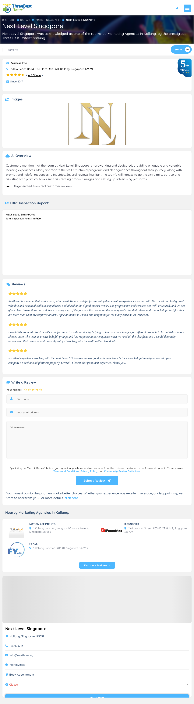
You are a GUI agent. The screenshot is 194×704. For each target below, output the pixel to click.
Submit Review (97, 480)
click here (71, 498)
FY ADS (33, 543)
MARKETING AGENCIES (48, 19)
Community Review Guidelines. (122, 471)
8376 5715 (17, 646)
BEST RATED (9, 19)
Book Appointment (21, 674)
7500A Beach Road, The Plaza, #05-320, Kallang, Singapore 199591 (49, 69)
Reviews (13, 49)
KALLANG (25, 19)
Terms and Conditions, (66, 471)
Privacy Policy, (89, 471)
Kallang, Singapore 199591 (25, 636)
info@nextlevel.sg (21, 655)
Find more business (97, 565)
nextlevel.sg (17, 664)
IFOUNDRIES (131, 523)
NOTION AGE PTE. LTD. (42, 523)
